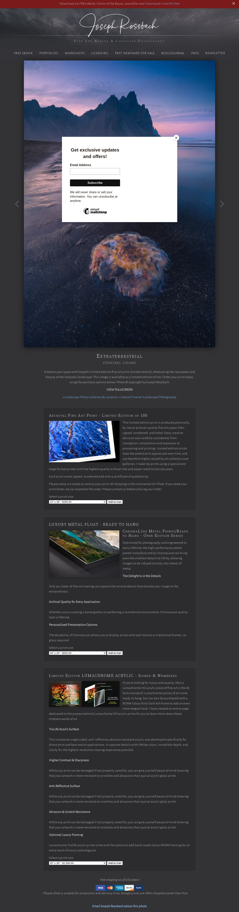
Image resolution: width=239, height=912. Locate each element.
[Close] (176, 138)
